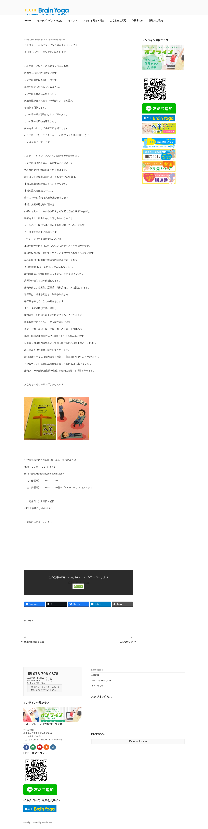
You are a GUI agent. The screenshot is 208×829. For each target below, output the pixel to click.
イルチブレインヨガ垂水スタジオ (42, 724)
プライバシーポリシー (101, 680)
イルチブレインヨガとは (50, 20)
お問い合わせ (97, 670)
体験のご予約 (156, 20)
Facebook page (138, 741)
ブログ (30, 621)
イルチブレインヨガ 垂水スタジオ (53, 40)
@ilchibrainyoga (78, 582)
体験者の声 (137, 20)
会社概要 (95, 675)
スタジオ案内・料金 (93, 20)
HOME (28, 20)
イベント (73, 20)
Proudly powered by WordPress (37, 822)
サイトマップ (97, 686)
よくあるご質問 (118, 20)
